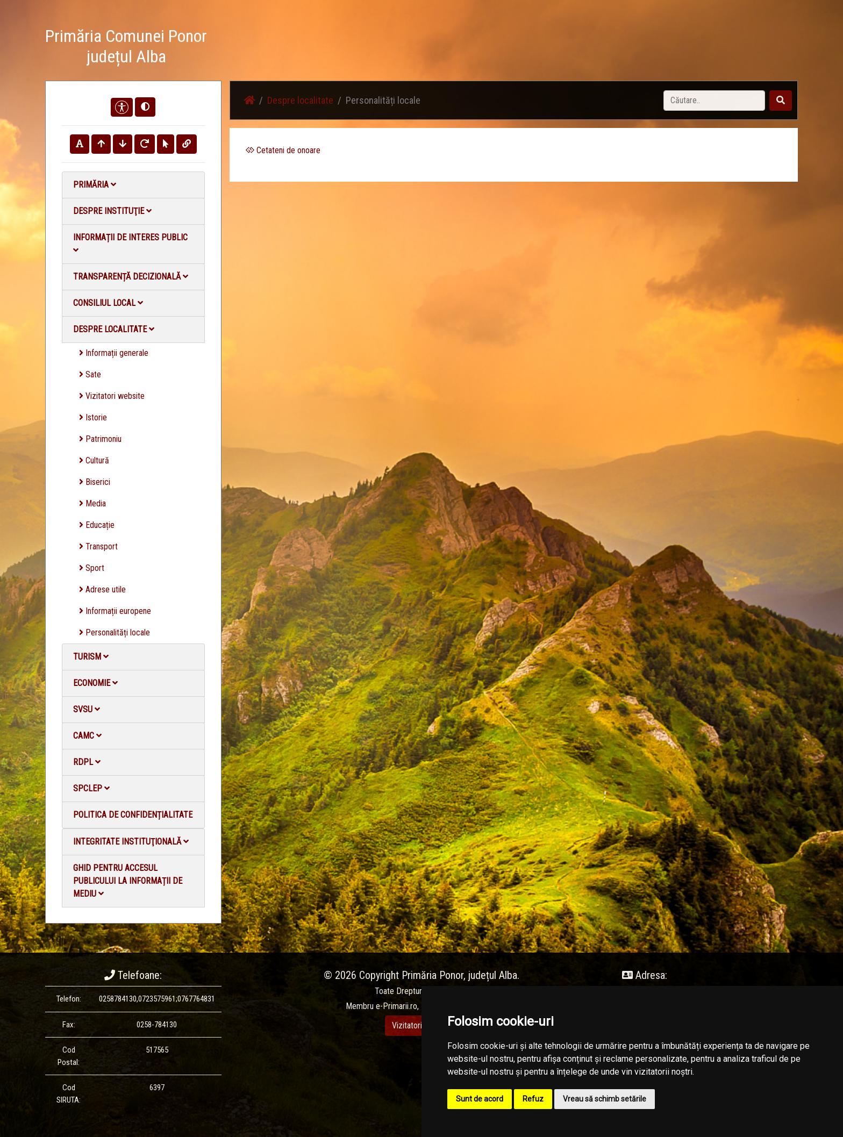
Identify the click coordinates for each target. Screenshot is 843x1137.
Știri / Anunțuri (503, 48)
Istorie (93, 417)
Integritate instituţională (131, 841)
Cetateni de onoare (283, 150)
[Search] (714, 100)
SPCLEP (91, 788)
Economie (95, 683)
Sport (91, 568)
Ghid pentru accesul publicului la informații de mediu (127, 881)
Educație (97, 525)
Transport (98, 546)
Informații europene (115, 611)
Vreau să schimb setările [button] (604, 1099)
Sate (90, 374)
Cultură (94, 460)
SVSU (86, 709)
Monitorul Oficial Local (731, 48)
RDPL (87, 762)
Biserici (94, 482)
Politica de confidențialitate (132, 815)
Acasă (455, 48)
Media (92, 503)
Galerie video (618, 48)
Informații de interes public (130, 243)
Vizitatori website (112, 396)
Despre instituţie (112, 211)
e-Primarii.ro (396, 1006)
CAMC (87, 736)
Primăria (94, 185)
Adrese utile (102, 589)
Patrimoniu (100, 439)
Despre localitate (113, 329)
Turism (91, 657)
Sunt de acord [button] (479, 1099)
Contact (667, 48)
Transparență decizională (130, 276)
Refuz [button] (533, 1099)
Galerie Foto (561, 48)
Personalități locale (114, 632)
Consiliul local (108, 303)
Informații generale (113, 353)
